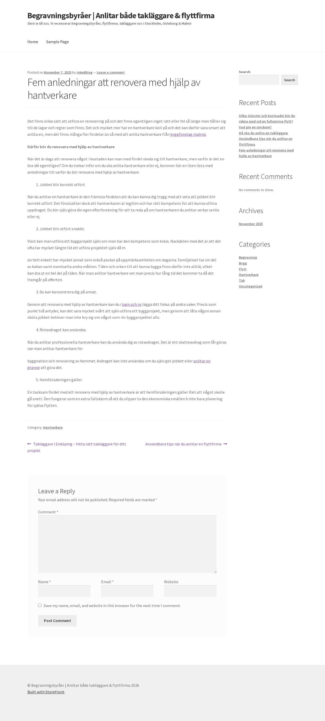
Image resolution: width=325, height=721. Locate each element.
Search (244, 72)
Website (171, 581)
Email (107, 581)
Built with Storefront (45, 691)
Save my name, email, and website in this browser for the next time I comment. (112, 605)
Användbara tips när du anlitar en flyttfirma (183, 444)
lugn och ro (131, 304)
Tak (242, 280)
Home (32, 41)
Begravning (248, 257)
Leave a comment (111, 72)
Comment (48, 511)
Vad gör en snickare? (255, 127)
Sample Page (57, 41)
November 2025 (251, 224)
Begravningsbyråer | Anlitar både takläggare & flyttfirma (121, 15)
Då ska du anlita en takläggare (263, 133)
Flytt (243, 269)
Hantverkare (53, 427)
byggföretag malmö (188, 134)
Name (44, 581)
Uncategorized (250, 286)
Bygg (243, 263)
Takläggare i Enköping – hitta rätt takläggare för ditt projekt (76, 447)
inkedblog (84, 72)
